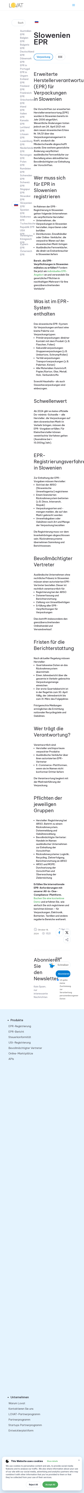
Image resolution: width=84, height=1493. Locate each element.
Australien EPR (25, 32)
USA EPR (22, 232)
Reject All (33, 1484)
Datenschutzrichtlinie (21, 1158)
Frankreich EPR (26, 94)
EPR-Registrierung (19, 1026)
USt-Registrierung (19, 1042)
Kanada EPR (24, 122)
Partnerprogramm (19, 1095)
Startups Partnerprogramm (25, 1101)
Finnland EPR (24, 88)
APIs (11, 1058)
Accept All (50, 1484)
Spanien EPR (24, 211)
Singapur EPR (25, 191)
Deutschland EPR (27, 53)
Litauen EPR (24, 136)
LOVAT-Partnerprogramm (24, 1090)
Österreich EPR (26, 253)
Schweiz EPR (25, 184)
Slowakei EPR (25, 198)
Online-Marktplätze (20, 1053)
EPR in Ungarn (24, 74)
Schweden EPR (26, 177)
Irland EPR (23, 108)
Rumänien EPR (25, 170)
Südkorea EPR (25, 218)
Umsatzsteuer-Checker (23, 1126)
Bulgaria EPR (24, 46)
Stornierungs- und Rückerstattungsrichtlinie (35, 1163)
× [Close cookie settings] (79, 1460)
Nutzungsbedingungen (22, 1168)
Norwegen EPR (26, 156)
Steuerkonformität (19, 1037)
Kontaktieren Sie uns (20, 1084)
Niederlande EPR (26, 149)
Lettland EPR (25, 129)
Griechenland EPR (27, 101)
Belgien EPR (24, 39)
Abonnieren (64, 973)
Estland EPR (24, 81)
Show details (52, 1461)
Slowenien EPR (26, 204)
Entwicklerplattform (20, 1106)
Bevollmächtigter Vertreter (25, 1048)
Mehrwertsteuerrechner (23, 1132)
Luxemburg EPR (26, 143)
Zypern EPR (24, 246)
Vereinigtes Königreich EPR (26, 239)
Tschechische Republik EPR (28, 225)
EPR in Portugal (25, 67)
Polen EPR (23, 163)
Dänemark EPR (26, 60)
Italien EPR (23, 115)
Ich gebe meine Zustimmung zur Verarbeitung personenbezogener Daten (65, 989)
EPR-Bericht (16, 1031)
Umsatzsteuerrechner (21, 1137)
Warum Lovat (16, 1079)
